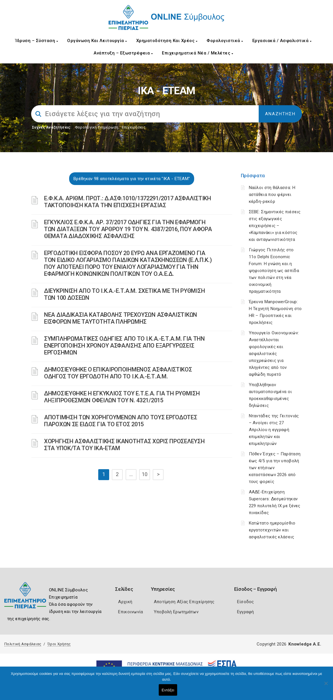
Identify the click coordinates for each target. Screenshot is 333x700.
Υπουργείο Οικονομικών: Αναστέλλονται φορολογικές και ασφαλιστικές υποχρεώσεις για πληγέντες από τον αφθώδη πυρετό (274, 353)
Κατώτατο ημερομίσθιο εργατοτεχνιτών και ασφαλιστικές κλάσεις (272, 529)
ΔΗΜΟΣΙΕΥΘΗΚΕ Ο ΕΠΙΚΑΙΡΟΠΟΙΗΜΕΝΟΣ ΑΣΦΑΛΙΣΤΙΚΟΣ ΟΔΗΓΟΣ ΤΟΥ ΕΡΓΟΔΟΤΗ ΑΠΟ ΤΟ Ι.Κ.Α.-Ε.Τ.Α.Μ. (118, 373)
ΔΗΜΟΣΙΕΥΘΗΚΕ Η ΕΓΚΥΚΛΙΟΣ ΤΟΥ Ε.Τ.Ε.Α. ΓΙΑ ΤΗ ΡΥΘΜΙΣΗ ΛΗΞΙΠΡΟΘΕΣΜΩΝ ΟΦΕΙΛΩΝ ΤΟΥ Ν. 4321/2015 (122, 397)
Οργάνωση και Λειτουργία (97, 40)
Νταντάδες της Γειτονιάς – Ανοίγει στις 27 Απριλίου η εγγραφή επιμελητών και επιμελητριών (274, 429)
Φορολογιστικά (225, 40)
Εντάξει (168, 690)
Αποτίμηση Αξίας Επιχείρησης (184, 601)
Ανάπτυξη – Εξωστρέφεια (123, 53)
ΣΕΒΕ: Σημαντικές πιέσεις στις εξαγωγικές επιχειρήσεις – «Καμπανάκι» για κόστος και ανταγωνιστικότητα (275, 225)
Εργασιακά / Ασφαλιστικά (282, 40)
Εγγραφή (245, 611)
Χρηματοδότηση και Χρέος (167, 40)
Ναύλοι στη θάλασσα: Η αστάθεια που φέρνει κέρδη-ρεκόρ (272, 194)
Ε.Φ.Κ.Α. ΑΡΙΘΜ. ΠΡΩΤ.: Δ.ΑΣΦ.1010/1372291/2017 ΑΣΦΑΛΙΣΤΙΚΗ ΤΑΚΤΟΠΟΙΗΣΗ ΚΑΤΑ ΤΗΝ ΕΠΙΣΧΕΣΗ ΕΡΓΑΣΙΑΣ (127, 202)
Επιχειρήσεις (133, 127)
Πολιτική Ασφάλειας (22, 644)
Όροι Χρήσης (59, 644)
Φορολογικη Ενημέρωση (96, 127)
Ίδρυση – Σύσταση (36, 40)
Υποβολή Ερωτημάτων (176, 611)
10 (145, 474)
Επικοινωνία (130, 611)
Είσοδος (245, 601)
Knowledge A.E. (304, 644)
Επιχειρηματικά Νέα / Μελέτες (197, 53)
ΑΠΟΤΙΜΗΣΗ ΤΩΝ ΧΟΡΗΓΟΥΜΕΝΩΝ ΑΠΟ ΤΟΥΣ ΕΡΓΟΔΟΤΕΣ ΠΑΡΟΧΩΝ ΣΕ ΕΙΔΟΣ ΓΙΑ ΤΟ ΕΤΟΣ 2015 (120, 421)
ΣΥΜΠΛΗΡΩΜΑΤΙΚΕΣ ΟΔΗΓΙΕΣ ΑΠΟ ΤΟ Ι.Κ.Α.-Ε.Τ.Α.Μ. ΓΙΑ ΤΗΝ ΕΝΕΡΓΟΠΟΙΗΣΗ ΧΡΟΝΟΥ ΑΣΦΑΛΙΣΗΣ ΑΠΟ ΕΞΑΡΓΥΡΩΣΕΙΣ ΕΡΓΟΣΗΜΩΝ (124, 345)
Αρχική (125, 601)
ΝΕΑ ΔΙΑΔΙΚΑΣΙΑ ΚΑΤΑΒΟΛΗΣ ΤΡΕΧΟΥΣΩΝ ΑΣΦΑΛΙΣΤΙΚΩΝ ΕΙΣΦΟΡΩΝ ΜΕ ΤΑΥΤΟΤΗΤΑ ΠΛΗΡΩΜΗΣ (120, 318)
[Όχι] (326, 686)
